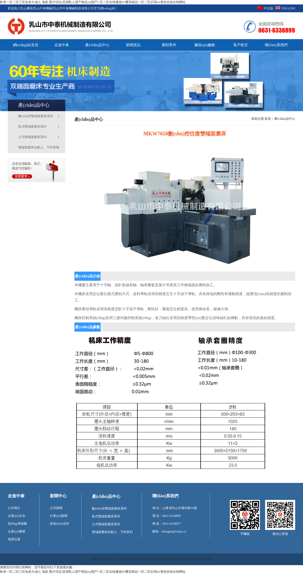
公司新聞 (56, 508)
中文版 (268, 8)
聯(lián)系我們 (276, 45)
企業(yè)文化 (16, 516)
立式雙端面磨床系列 (32, 137)
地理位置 (14, 539)
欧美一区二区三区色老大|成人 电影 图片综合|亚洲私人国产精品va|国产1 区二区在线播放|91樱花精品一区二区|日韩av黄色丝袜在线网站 (92, 2)
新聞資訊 (133, 45)
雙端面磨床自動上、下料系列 (112, 532)
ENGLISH (288, 8)
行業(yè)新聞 (58, 516)
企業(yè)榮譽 (16, 531)
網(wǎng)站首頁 (25, 45)
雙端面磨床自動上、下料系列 (38, 147)
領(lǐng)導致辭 (17, 523)
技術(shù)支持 (59, 523)
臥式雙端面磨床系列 (32, 126)
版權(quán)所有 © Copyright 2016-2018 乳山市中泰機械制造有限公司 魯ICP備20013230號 (151, 559)
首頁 (268, 119)
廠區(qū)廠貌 (204, 45)
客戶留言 (240, 45)
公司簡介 (14, 508)
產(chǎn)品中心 (97, 45)
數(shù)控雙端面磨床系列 (35, 116)
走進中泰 (61, 45)
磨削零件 (169, 45)
